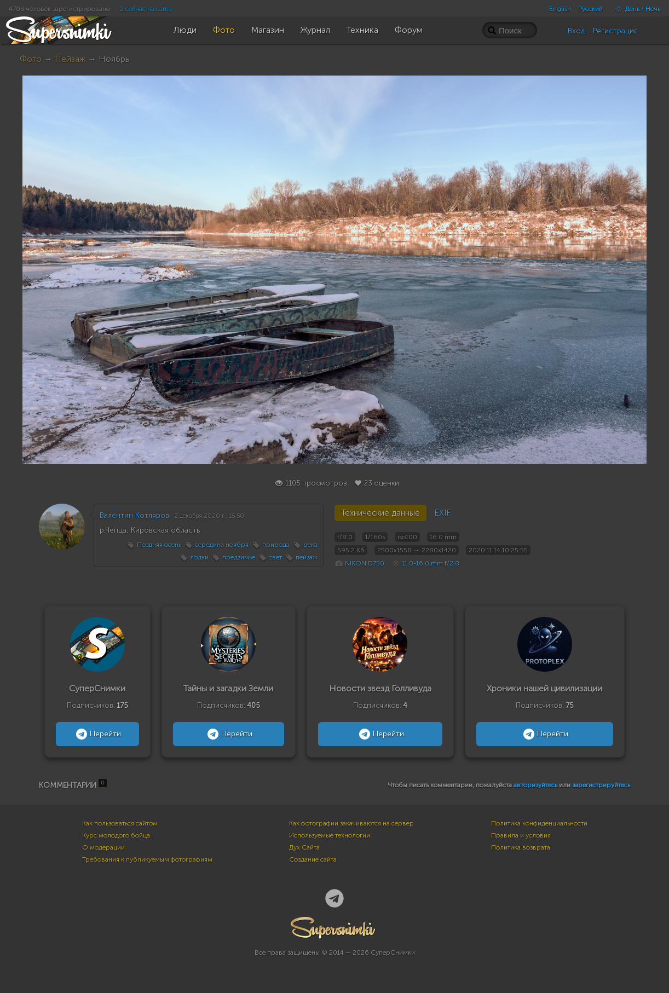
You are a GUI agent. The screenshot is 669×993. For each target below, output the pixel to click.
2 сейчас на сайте (146, 9)
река (310, 545)
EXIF (442, 513)
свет (275, 557)
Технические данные (380, 513)
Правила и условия (521, 835)
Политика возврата (520, 847)
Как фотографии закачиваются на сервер (351, 823)
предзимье (238, 557)
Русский (590, 9)
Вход (576, 31)
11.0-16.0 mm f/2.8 (430, 563)
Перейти (97, 734)
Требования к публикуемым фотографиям (147, 859)
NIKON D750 (364, 563)
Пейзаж (70, 59)
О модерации (103, 847)
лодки (199, 557)
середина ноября (222, 545)
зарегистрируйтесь (601, 785)
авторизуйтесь (535, 785)
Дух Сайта (304, 847)
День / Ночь (635, 9)
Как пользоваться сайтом (120, 823)
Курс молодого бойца (116, 835)
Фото (31, 59)
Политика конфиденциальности (539, 823)
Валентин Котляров (134, 515)
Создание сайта (313, 859)
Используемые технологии (329, 835)
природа (276, 545)
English (560, 9)
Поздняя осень (159, 545)
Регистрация (615, 31)
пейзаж (307, 557)
